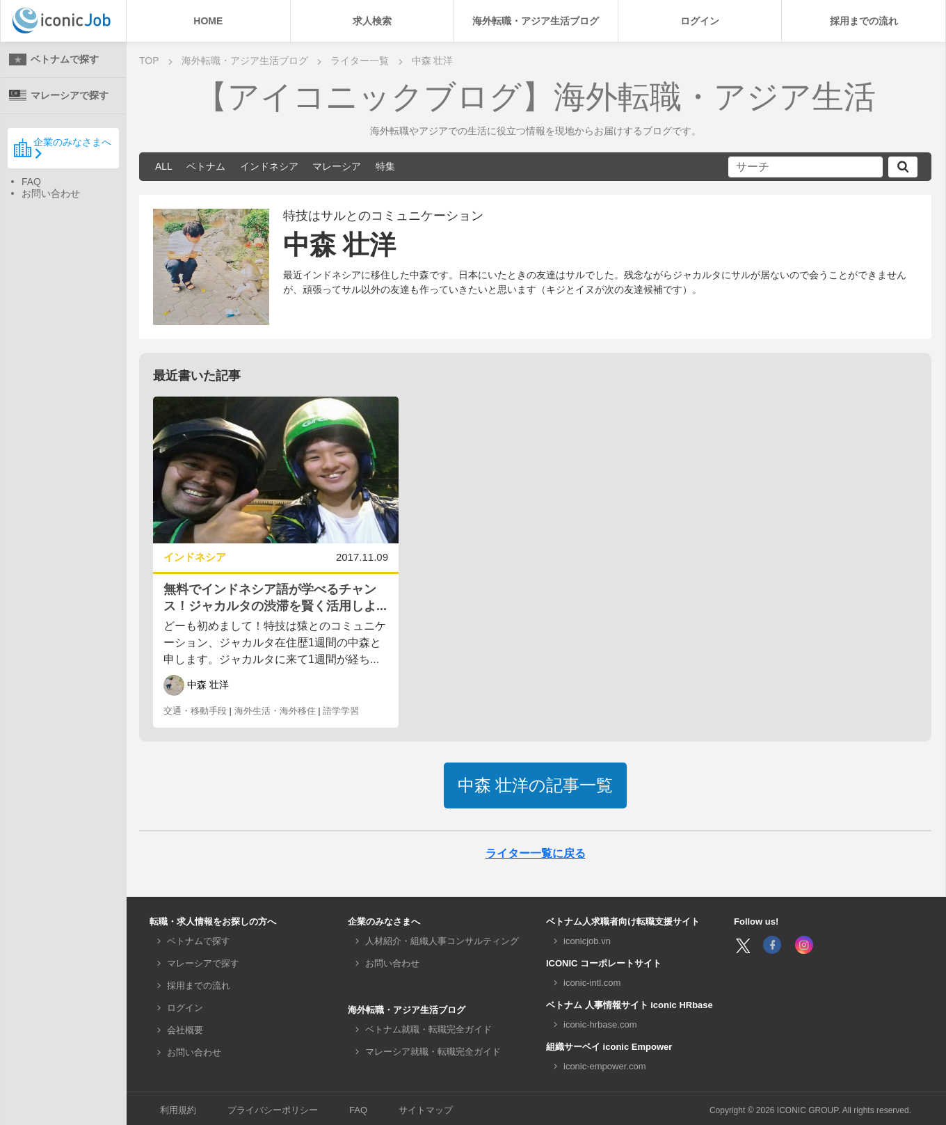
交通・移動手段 (195, 710)
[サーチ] (805, 167)
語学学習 (341, 710)
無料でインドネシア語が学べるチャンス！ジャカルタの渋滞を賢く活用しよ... (275, 597)
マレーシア (336, 166)
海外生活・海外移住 (275, 710)
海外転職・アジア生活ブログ (535, 20)
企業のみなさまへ (62, 147)
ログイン (699, 20)
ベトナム (205, 166)
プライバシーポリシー (272, 1110)
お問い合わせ (51, 193)
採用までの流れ (864, 20)
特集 (385, 166)
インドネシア (269, 166)
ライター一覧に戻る (536, 853)
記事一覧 (536, 785)
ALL (164, 166)
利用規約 (178, 1110)
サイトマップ (426, 1110)
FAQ (31, 181)
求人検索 (372, 20)
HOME (208, 20)
